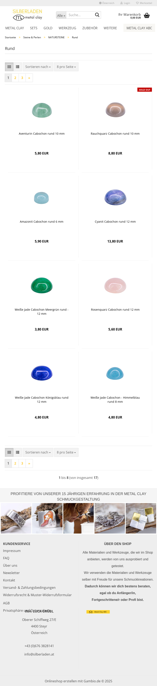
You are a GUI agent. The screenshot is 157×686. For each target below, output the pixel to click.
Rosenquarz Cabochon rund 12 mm (115, 309)
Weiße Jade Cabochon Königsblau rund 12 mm (41, 400)
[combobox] (38, 66)
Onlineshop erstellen (61, 681)
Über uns (10, 565)
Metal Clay (14, 28)
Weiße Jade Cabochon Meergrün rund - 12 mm (41, 312)
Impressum (12, 550)
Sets (33, 28)
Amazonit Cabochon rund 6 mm (41, 221)
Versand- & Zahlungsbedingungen (29, 587)
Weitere (110, 28)
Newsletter (11, 573)
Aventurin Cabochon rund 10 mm (42, 133)
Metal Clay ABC (139, 28)
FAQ (6, 558)
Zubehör (90, 28)
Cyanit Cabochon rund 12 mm (115, 221)
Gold (48, 28)
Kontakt (9, 580)
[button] (106, 3)
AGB (6, 603)
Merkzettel (144, 3)
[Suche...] (61, 15)
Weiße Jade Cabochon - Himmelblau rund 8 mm (115, 400)
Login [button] (125, 3)
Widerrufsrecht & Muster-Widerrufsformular (37, 595)
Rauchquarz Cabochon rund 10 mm (115, 133)
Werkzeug (67, 28)
